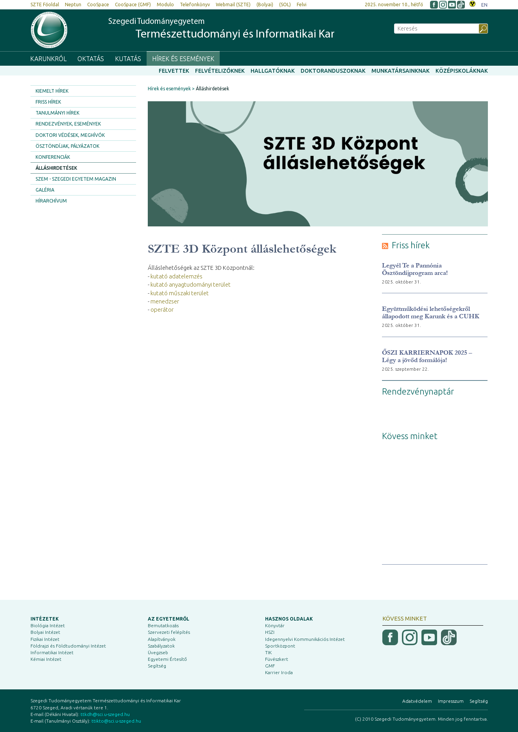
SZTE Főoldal (44, 4)
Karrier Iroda (279, 672)
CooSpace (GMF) (133, 4)
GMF (270, 665)
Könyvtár (275, 625)
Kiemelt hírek (52, 90)
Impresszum (451, 700)
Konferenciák (53, 157)
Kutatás (128, 58)
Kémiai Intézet (45, 659)
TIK (268, 652)
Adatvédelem (417, 700)
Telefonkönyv (195, 4)
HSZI (269, 632)
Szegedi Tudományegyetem (221, 29)
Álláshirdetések (56, 167)
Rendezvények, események (68, 123)
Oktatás (90, 58)
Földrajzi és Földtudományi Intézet (68, 645)
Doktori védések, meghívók (70, 135)
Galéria (45, 189)
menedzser (165, 301)
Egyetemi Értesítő (167, 659)
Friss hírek (48, 101)
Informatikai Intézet (51, 652)
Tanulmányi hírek (57, 112)
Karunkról (48, 58)
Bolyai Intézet (45, 632)
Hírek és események (183, 58)
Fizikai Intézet (44, 639)
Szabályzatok (161, 645)
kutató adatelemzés (177, 276)
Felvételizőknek (220, 71)
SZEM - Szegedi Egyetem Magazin (76, 178)
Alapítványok (162, 639)
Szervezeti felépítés (169, 632)
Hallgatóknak (273, 71)
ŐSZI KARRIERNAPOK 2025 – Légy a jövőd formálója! (427, 356)
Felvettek (174, 71)
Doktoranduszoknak (333, 71)
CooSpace (98, 4)
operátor (162, 309)
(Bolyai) (264, 4)
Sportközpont (280, 645)
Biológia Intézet (47, 625)
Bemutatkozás (163, 625)
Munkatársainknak (400, 71)
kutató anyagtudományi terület (191, 284)
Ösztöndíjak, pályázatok (67, 146)
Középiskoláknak (462, 71)
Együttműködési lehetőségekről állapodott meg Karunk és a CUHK (430, 312)
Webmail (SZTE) (233, 4)
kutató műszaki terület (180, 293)
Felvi (301, 4)
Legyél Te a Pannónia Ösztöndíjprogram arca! (415, 269)
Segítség (157, 665)
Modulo (165, 4)
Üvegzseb (158, 652)
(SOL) (285, 4)
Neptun (73, 4)
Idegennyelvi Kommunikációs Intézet (305, 639)
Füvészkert (276, 659)
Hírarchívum (51, 200)
